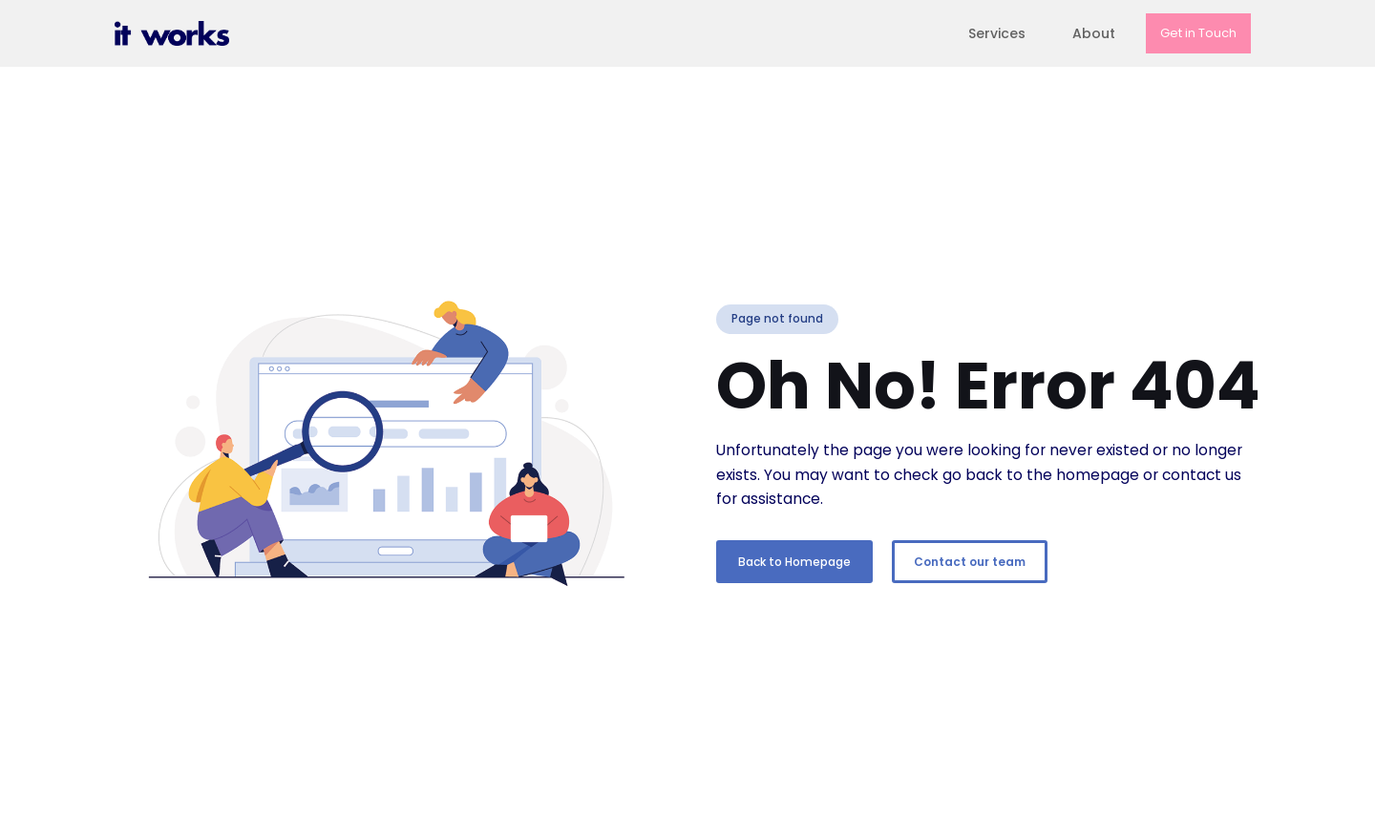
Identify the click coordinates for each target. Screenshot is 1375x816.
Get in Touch (1198, 33)
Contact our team (970, 562)
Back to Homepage (794, 562)
